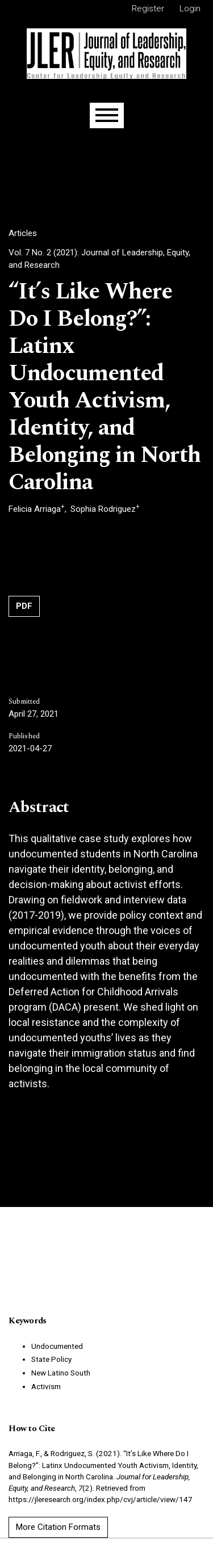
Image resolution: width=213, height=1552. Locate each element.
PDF (24, 606)
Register (148, 8)
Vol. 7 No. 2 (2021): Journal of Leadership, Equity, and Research (99, 259)
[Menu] (107, 115)
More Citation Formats (58, 1527)
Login (190, 8)
